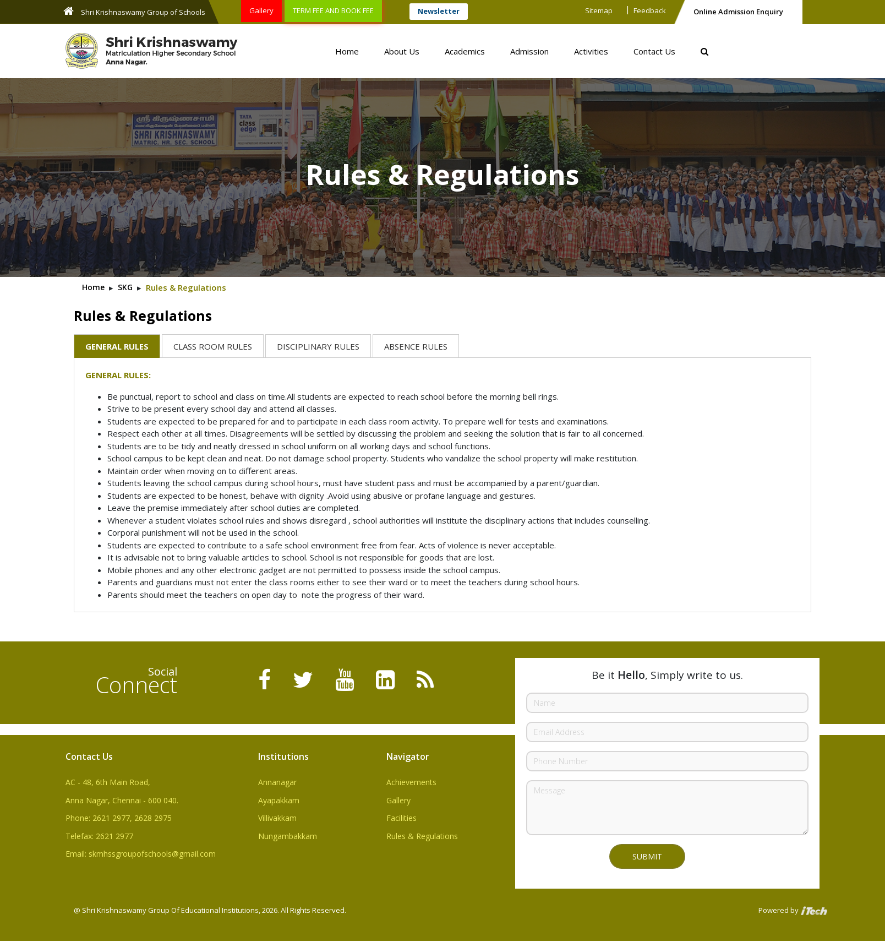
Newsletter (439, 11)
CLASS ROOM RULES (212, 346)
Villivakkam (277, 818)
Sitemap (599, 10)
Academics (465, 51)
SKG (125, 287)
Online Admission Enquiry (738, 12)
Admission (529, 51)
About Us (401, 51)
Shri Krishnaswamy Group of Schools (134, 11)
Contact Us (654, 51)
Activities (591, 51)
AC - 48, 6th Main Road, (107, 782)
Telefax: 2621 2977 (99, 836)
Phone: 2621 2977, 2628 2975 (118, 818)
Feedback (649, 10)
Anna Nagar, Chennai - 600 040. (121, 800)
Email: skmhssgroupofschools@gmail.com (140, 853)
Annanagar (277, 782)
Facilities (401, 818)
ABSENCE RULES (415, 346)
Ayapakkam (278, 800)
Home (347, 51)
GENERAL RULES (117, 346)
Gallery (261, 10)
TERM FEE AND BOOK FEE (333, 10)
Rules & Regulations (422, 836)
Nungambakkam (287, 836)
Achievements (411, 782)
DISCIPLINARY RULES (318, 346)
